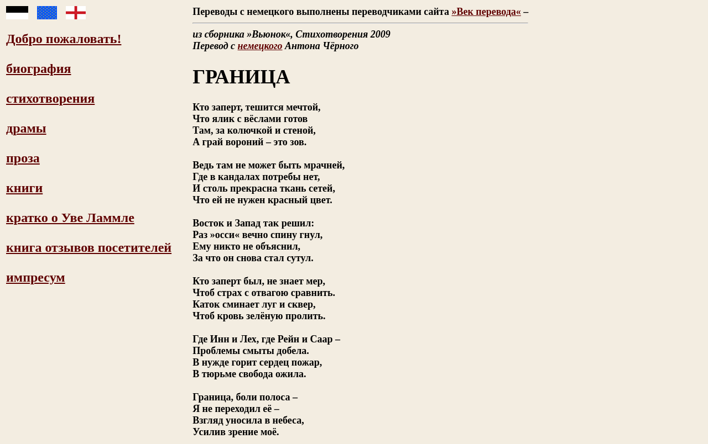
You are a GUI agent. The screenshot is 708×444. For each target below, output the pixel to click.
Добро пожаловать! (63, 38)
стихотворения (50, 98)
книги (24, 188)
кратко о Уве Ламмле (70, 217)
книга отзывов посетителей (88, 247)
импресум (35, 277)
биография (38, 68)
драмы (26, 128)
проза (23, 158)
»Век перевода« (485, 11)
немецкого (260, 45)
